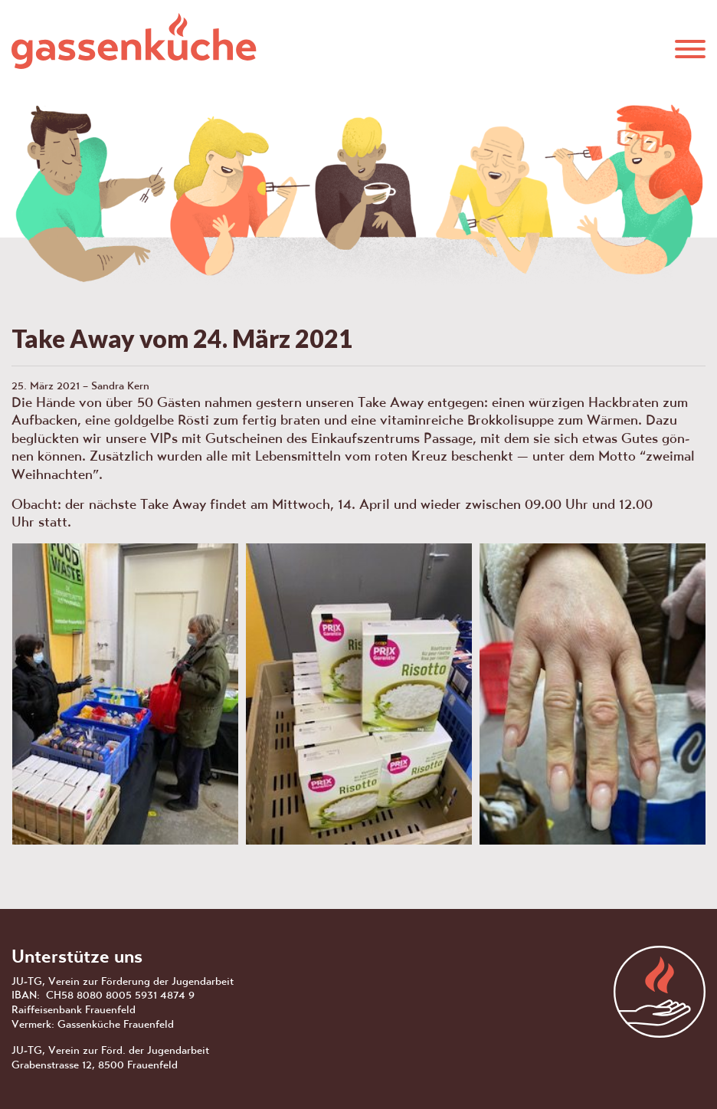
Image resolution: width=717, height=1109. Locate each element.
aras (660, 992)
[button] (690, 47)
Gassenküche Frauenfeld (134, 40)
